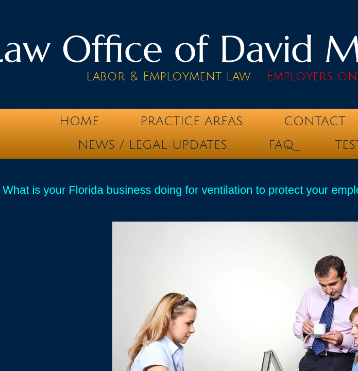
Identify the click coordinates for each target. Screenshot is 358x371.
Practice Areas (191, 121)
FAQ (281, 144)
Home (79, 121)
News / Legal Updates (152, 144)
